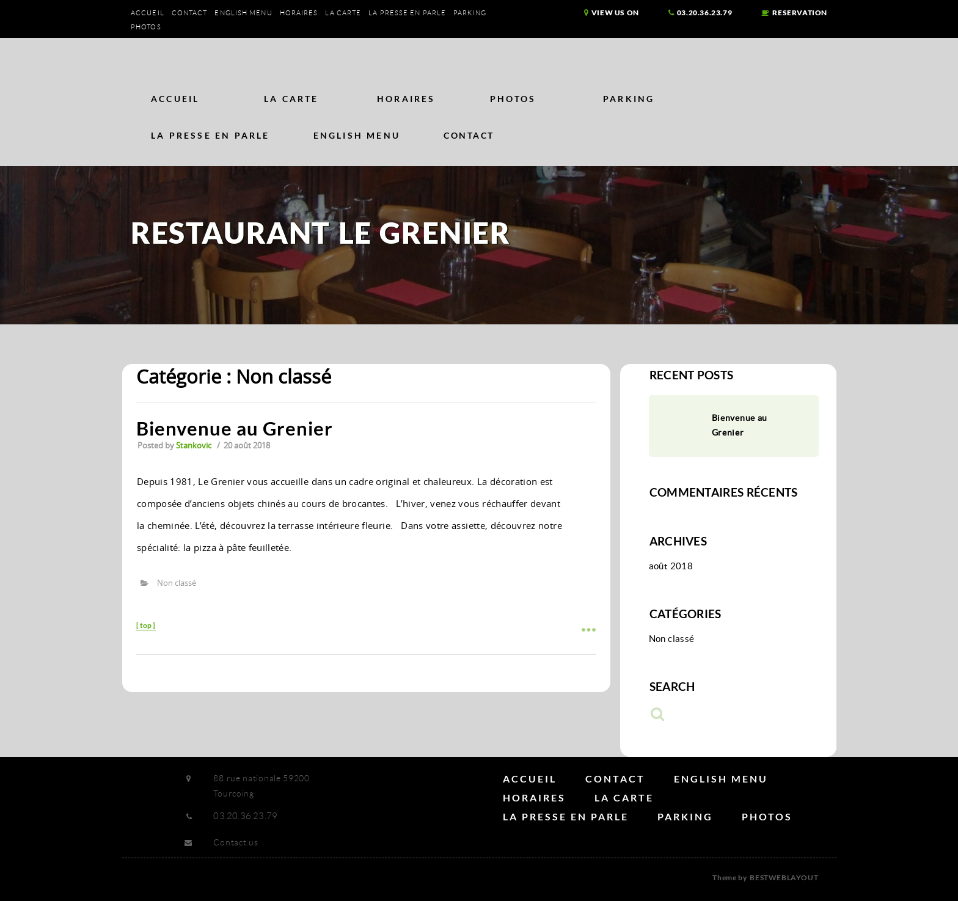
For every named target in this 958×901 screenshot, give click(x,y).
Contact (190, 12)
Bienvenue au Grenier (234, 428)
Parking (469, 12)
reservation (794, 12)
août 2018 (671, 566)
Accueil (147, 12)
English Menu (243, 12)
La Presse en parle (407, 12)
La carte (343, 12)
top (146, 625)
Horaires (299, 12)
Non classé (176, 582)
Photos (146, 27)
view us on (611, 12)
